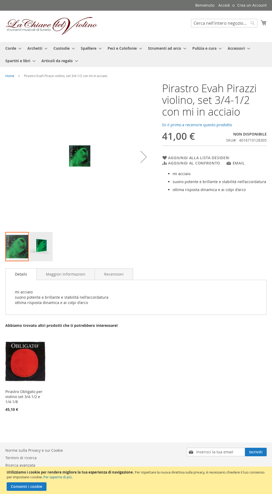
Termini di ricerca (21, 457)
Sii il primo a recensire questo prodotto (197, 124)
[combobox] (224, 23)
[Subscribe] (256, 452)
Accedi (224, 5)
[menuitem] (12, 48)
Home (9, 76)
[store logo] (51, 26)
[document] (137, 480)
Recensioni (114, 274)
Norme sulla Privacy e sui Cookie (34, 450)
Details (21, 274)
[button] (143, 156)
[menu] (136, 54)
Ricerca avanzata (20, 465)
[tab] (21, 274)
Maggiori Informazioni (65, 274)
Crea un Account (252, 5)
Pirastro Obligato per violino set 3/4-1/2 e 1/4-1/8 (23, 396)
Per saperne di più (57, 477)
